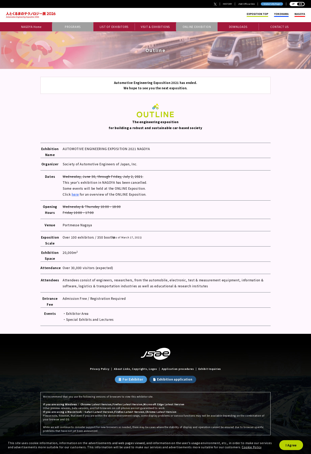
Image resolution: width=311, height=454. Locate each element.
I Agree (291, 445)
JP (297, 3)
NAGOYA (300, 14)
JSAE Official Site (246, 3)
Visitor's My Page (272, 3)
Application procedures (178, 368)
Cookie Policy (252, 447)
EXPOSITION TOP (257, 14)
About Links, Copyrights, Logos (135, 368)
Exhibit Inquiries (209, 368)
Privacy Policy (99, 368)
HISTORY (227, 3)
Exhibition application (174, 379)
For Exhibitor (133, 379)
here (75, 194)
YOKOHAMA (281, 14)
